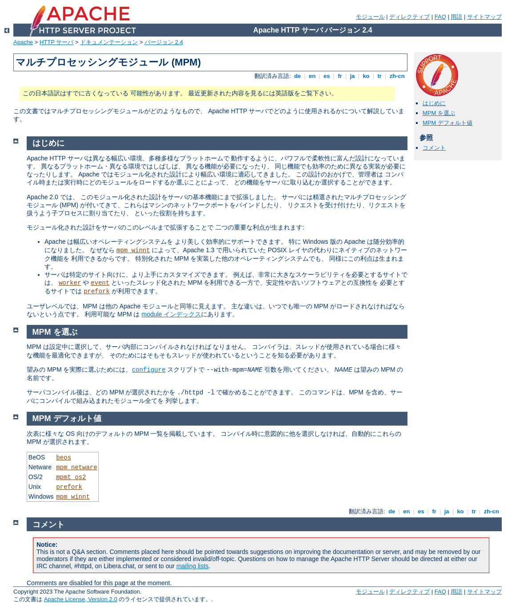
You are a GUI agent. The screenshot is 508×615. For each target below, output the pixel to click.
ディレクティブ (409, 16)
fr (340, 76)
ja (352, 76)
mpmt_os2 (71, 477)
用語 (456, 16)
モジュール (370, 16)
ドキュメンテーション (109, 42)
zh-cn (397, 76)
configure (148, 369)
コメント (434, 147)
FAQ (440, 16)
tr (379, 76)
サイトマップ (484, 16)
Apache (23, 42)
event (100, 283)
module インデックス (171, 314)
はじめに (434, 103)
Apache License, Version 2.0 (80, 599)
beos (63, 457)
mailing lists (192, 566)
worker (70, 283)
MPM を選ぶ (439, 113)
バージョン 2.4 (164, 42)
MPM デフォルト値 (447, 122)
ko (366, 76)
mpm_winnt (133, 250)
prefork (97, 291)
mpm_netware (76, 467)
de (297, 76)
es (327, 76)
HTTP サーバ (56, 42)
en (312, 76)
